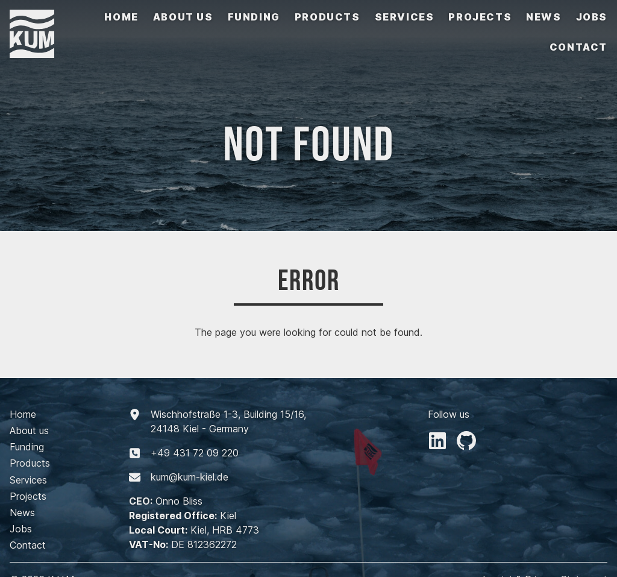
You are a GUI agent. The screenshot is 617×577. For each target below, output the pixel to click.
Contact (578, 47)
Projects (480, 17)
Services (404, 17)
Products (327, 17)
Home (121, 17)
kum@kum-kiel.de (189, 477)
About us (183, 17)
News (543, 17)
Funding (254, 17)
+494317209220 (195, 453)
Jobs (591, 17)
